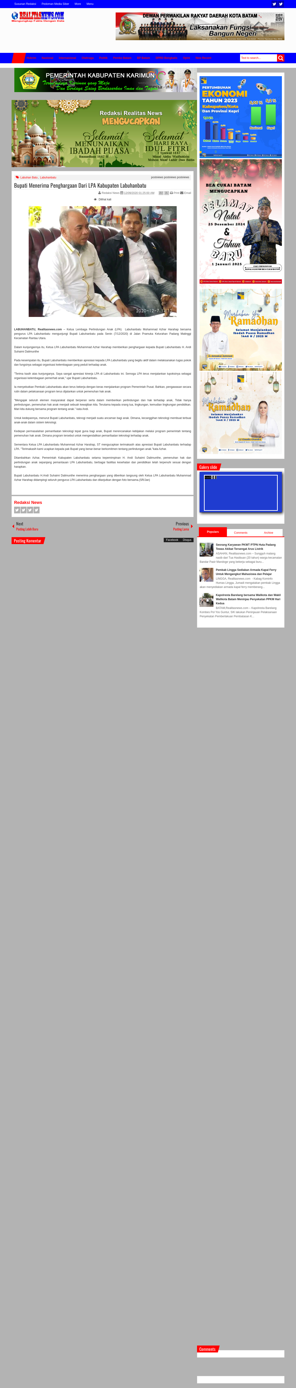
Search (280, 58)
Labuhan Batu (29, 177)
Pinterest (37, 510)
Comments (240, 532)
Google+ (30, 510)
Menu (89, 4)
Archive (268, 532)
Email (185, 193)
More (78, 4)
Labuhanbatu (48, 177)
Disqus (187, 540)
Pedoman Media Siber (55, 4)
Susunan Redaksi (25, 4)
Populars (213, 531)
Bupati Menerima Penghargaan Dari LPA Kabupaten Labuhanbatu (80, 185)
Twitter (274, 4)
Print (174, 193)
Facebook (281, 4)
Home (19, 58)
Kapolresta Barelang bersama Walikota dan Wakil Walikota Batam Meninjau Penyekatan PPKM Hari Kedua (248, 599)
